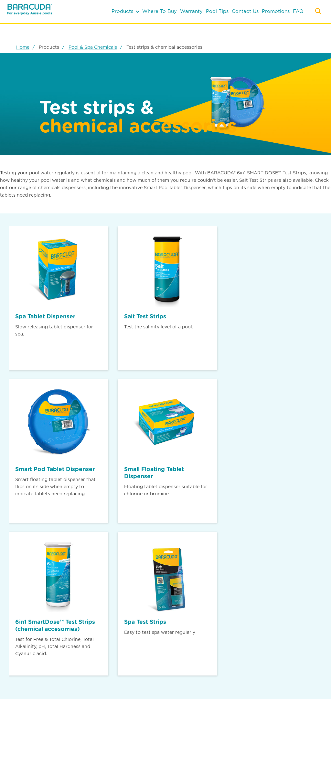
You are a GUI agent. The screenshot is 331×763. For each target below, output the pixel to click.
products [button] (126, 11)
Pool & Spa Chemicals (93, 47)
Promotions (276, 11)
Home (22, 47)
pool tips (217, 11)
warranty (191, 11)
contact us (245, 11)
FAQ (298, 11)
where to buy (159, 11)
